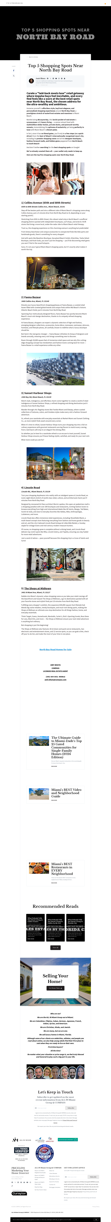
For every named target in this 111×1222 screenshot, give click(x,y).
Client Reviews (53, 1173)
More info (73, 1219)
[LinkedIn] (18, 1182)
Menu (84, 4)
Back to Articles (33, 57)
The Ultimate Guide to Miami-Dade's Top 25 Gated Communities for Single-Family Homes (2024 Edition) (66, 747)
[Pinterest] (21, 1182)
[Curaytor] (19, 1195)
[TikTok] (12, 1186)
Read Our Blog (38, 1187)
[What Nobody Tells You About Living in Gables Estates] (35, 928)
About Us (51, 1170)
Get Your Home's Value (40, 1190)
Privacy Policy (95, 1206)
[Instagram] (30, 1182)
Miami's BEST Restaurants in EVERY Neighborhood (62, 869)
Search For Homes (54, 1181)
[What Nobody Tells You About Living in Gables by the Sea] (55, 928)
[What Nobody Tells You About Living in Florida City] (75, 928)
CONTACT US (53, 3)
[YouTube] (27, 1182)
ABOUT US (31, 3)
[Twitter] (15, 1182)
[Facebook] (12, 1182)
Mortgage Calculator (54, 1187)
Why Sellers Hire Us (54, 1176)
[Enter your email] (51, 1108)
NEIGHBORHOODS (42, 3)
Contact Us (52, 1184)
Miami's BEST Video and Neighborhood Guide (66, 793)
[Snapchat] (24, 1182)
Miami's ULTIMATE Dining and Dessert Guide (40, 1177)
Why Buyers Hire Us (54, 1179)
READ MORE (54, 766)
